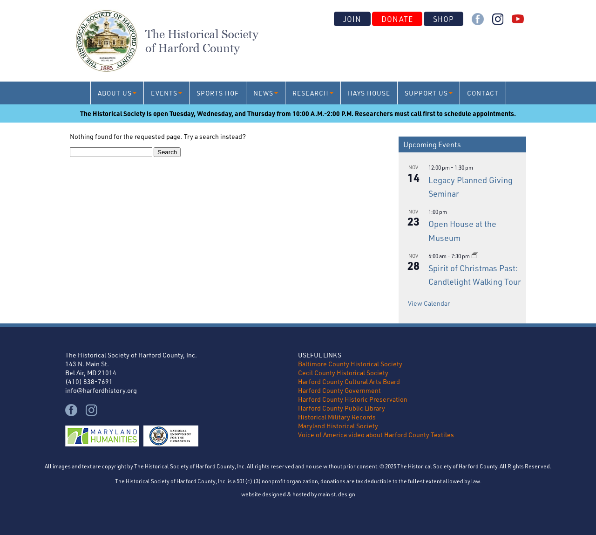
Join (352, 19)
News (263, 93)
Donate (397, 19)
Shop (443, 19)
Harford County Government (339, 390)
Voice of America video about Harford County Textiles (376, 434)
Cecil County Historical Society (343, 372)
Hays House (369, 93)
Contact (483, 93)
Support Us (426, 93)
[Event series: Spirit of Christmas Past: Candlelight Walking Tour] (475, 256)
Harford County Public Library (341, 408)
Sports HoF (217, 93)
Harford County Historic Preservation (352, 399)
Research (310, 93)
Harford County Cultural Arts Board (349, 381)
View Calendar (429, 303)
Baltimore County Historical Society (350, 363)
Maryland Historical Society (338, 425)
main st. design (336, 494)
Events (164, 93)
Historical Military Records (337, 416)
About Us (115, 93)
